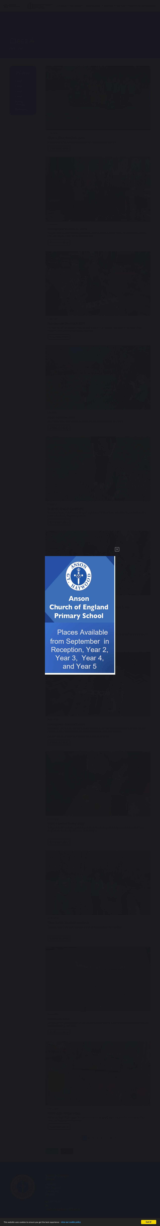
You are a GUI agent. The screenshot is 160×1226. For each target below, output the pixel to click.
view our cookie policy (71, 1222)
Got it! (148, 1222)
